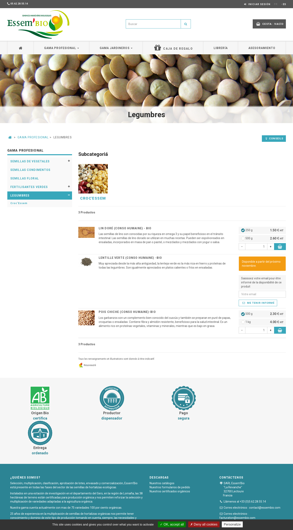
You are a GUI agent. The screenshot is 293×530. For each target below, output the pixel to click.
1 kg (262, 322)
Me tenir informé (258, 302)
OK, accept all (172, 524)
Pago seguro (148, 516)
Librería (221, 48)
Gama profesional (61, 48)
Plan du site (192, 516)
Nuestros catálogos (162, 448)
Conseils (274, 138)
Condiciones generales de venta (113, 516)
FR (276, 4)
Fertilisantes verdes (29, 187)
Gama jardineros (116, 48)
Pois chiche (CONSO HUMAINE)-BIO (127, 312)
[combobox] (153, 23)
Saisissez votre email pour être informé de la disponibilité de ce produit (261, 282)
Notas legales (170, 516)
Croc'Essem (18, 203)
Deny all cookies (204, 524)
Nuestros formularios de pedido (170, 452)
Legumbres (20, 195)
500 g (262, 238)
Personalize (232, 524)
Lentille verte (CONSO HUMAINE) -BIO (130, 257)
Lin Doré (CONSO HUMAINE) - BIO (125, 228)
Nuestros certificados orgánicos (170, 456)
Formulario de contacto (245, 490)
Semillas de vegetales (30, 161)
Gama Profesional (33, 137)
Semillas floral (24, 178)
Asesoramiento (262, 48)
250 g (262, 230)
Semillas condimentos (30, 170)
